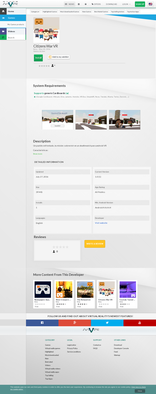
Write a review (95, 244)
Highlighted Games (50, 12)
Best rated (49, 362)
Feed (116, 352)
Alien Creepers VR (64, 300)
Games (47, 345)
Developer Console (121, 348)
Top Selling (49, 375)
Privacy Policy (72, 348)
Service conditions (74, 352)
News (69, 4)
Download (111, 4)
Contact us (97, 345)
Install (38, 57)
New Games (86, 12)
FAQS (95, 348)
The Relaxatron (83, 300)
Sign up (140, 4)
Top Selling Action (117, 12)
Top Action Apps (133, 12)
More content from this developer (60, 274)
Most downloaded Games (69, 12)
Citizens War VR (105, 300)
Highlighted (49, 352)
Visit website (101, 223)
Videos (47, 365)
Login (125, 4)
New (46, 358)
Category (35, 12)
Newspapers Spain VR (42, 300)
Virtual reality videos (53, 369)
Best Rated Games (101, 12)
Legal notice (71, 345)
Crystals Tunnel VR (127, 300)
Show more (37, 154)
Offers (96, 4)
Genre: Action (39, 51)
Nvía (35, 49)
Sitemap (117, 355)
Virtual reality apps (52, 372)
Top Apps (49, 379)
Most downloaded (52, 355)
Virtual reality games (53, 348)
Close (140, 391)
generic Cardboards (55, 93)
